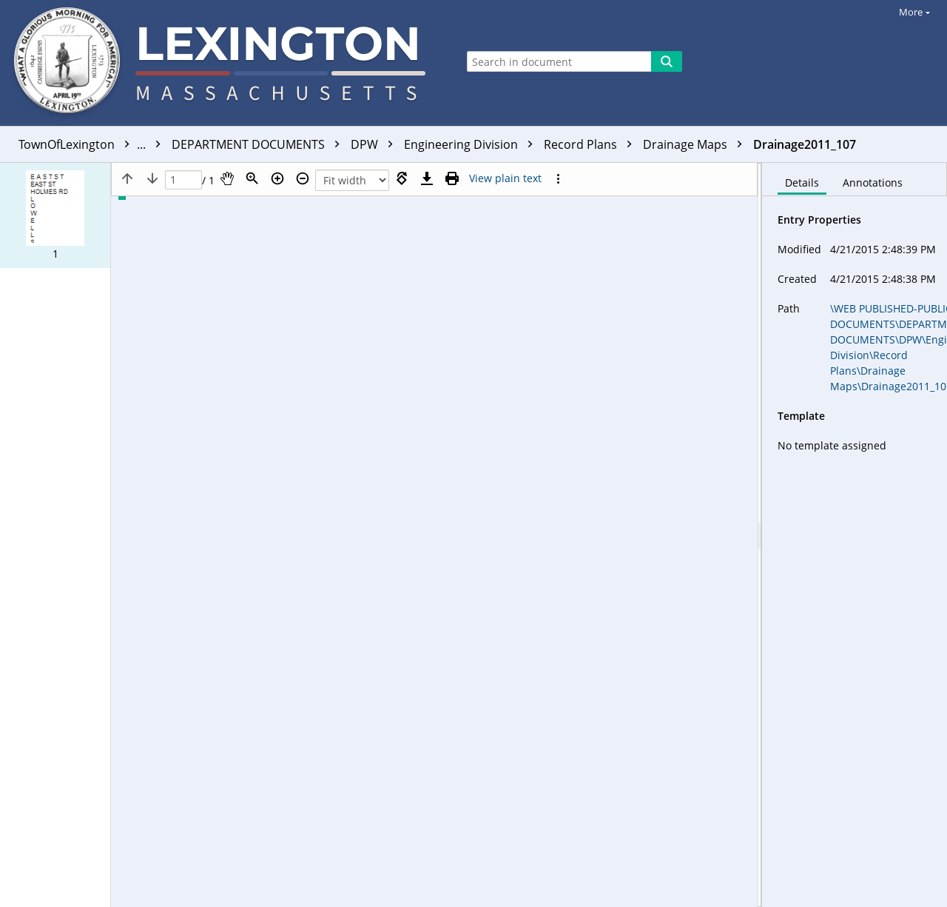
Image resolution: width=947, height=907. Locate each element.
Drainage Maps (696, 144)
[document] (854, 535)
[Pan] (227, 178)
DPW (375, 144)
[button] (55, 215)
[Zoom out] (302, 178)
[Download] (426, 178)
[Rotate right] (401, 178)
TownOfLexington (93, 144)
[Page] (183, 180)
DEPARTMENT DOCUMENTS (259, 144)
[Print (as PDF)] (452, 178)
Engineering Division (472, 144)
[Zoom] (252, 178)
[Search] (666, 61)
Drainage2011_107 (804, 144)
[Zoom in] (277, 178)
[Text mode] (505, 178)
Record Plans (591, 144)
